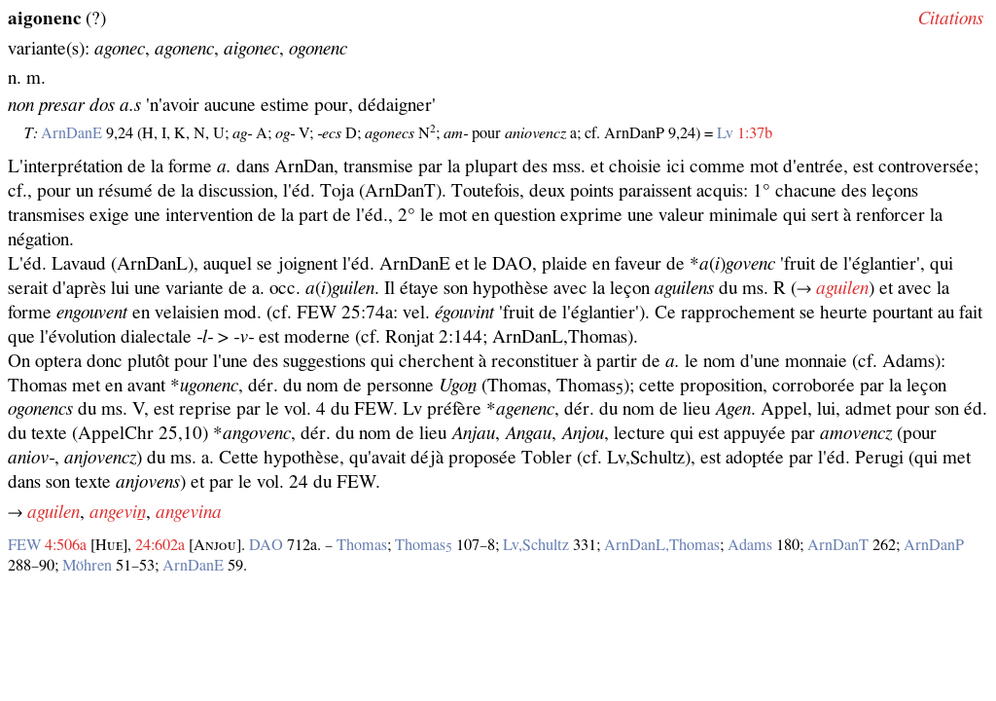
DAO (266, 545)
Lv (725, 133)
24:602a (160, 545)
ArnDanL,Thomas (662, 545)
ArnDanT (838, 545)
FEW (24, 545)
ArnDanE (71, 133)
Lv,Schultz (536, 545)
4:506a (66, 545)
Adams (750, 545)
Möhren (87, 565)
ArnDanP (934, 545)
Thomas (362, 545)
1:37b (754, 133)
